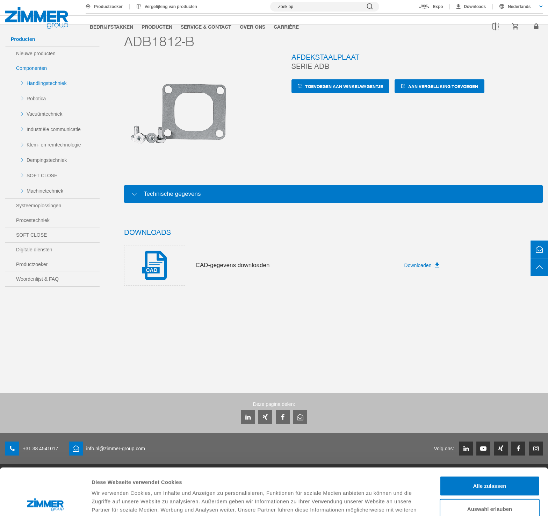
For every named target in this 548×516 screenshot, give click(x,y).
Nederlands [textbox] (519, 6)
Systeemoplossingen (38, 205)
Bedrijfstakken (111, 26)
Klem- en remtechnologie (54, 145)
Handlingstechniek (46, 83)
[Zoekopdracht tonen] (324, 7)
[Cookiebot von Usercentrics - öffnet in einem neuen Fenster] (45, 502)
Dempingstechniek (47, 160)
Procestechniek (33, 220)
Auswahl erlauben (489, 462)
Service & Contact (206, 26)
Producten (157, 26)
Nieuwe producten (36, 53)
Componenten (31, 68)
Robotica (36, 98)
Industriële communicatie (54, 129)
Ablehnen (490, 485)
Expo (438, 6)
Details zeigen (371, 502)
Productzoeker (108, 6)
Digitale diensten (34, 249)
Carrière (286, 26)
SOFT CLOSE (42, 175)
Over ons (252, 26)
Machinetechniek (45, 191)
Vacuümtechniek (44, 114)
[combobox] (518, 6)
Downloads (475, 6)
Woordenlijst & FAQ (37, 279)
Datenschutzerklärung (121, 479)
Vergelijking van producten (171, 6)
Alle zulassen (489, 439)
